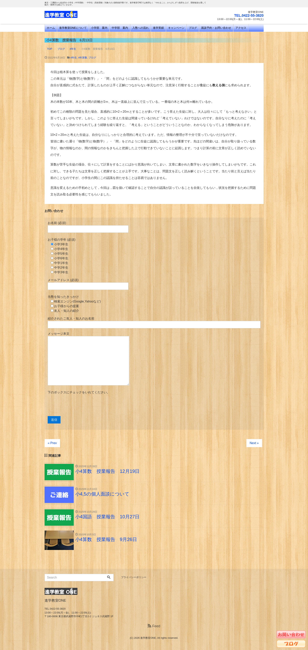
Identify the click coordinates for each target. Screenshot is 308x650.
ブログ (193, 27)
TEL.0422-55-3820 (248, 15)
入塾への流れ (140, 27)
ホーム (51, 27)
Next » (254, 443)
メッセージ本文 (88, 358)
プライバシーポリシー (133, 577)
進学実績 (158, 27)
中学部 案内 (120, 27)
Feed (154, 626)
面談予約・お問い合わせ (216, 27)
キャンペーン (176, 27)
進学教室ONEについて (73, 27)
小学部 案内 (99, 27)
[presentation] (77, 405)
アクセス (240, 27)
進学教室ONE (148, 637)
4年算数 (82, 57)
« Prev (52, 443)
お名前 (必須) (88, 227)
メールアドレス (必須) (88, 284)
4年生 (73, 57)
